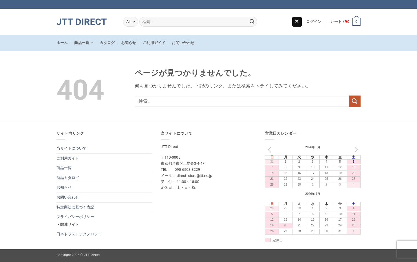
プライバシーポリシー (75, 217)
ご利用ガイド (154, 43)
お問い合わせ (183, 43)
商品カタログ (67, 177)
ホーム (62, 43)
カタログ (107, 43)
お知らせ (128, 43)
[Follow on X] (297, 22)
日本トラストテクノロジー (79, 234)
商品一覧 (83, 42)
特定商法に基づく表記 (75, 207)
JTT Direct (81, 21)
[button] (313, 22)
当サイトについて (71, 148)
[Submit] (252, 22)
